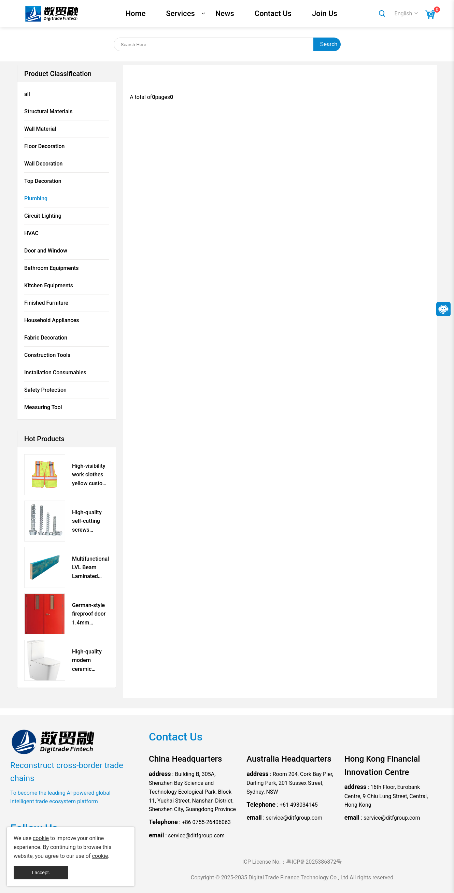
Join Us (324, 13)
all (27, 94)
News (224, 13)
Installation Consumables (55, 372)
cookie (41, 838)
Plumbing (35, 198)
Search (329, 44)
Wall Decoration (43, 163)
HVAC (31, 233)
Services (180, 13)
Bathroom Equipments (51, 268)
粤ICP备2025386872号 (314, 862)
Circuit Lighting (42, 216)
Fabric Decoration (45, 337)
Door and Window (45, 250)
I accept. (41, 872)
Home (136, 13)
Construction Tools (47, 355)
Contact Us (273, 13)
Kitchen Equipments (48, 285)
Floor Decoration (44, 146)
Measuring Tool (43, 407)
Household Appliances (51, 320)
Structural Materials (48, 111)
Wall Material (40, 129)
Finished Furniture (46, 303)
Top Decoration (42, 181)
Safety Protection (45, 390)
